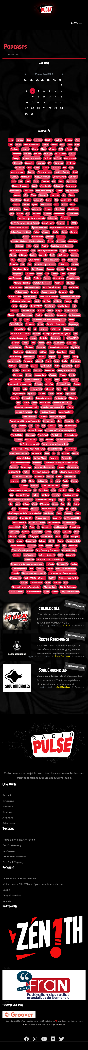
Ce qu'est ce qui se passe (47, 550)
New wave (28, 361)
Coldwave (30, 273)
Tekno (14, 306)
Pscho (64, 361)
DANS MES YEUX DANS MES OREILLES (61, 462)
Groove (34, 366)
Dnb (74, 306)
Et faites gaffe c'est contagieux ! (60, 430)
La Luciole (19, 167)
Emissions (46, 527)
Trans (47, 453)
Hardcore (55, 195)
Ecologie (14, 149)
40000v (52, 578)
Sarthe (77, 384)
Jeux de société (42, 518)
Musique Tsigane (57, 416)
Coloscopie (64, 264)
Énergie (23, 582)
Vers (58, 481)
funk (50, 687)
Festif (26, 402)
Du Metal (61, 236)
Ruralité (60, 223)
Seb (31, 568)
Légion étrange (35, 430)
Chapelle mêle (28, 310)
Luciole (27, 200)
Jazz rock (26, 370)
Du (29, 329)
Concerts (67, 532)
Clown (51, 393)
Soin (73, 389)
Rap (56, 200)
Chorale (12, 536)
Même (26, 504)
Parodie (42, 393)
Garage (16, 158)
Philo (57, 366)
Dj (59, 356)
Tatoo (71, 319)
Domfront (71, 269)
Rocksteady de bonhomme (19, 384)
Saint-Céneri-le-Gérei (21, 232)
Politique (23, 255)
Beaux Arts (55, 338)
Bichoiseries (37, 236)
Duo (49, 342)
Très (66, 582)
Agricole (31, 393)
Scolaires (60, 241)
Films (57, 379)
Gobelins (73, 545)
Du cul (50, 241)
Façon (55, 504)
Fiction (35, 495)
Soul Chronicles (52, 670)
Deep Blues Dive (11, 895)
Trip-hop (27, 153)
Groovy (52, 149)
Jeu (64, 545)
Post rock (38, 370)
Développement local (20, 462)
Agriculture (20, 329)
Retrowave (75, 361)
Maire (50, 310)
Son (75, 333)
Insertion (15, 398)
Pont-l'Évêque (37, 269)
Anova (40, 324)
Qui (10, 504)
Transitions (75, 527)
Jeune (60, 541)
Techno (46, 167)
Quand (76, 499)
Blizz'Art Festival (42, 177)
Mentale (34, 485)
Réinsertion (27, 398)
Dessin (55, 273)
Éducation (49, 315)
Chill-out (41, 356)
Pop (64, 167)
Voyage (68, 301)
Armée (22, 536)
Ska (75, 200)
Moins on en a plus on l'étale (18, 839)
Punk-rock (54, 458)
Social (55, 232)
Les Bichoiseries (62, 172)
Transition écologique (56, 324)
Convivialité (37, 532)
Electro (48, 140)
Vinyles (16, 204)
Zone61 (50, 476)
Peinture (34, 508)
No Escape (8, 851)
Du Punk (57, 158)
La (36, 412)
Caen (77, 513)
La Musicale (60, 153)
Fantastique (60, 398)
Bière (36, 181)
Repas (48, 532)
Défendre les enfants (19, 227)
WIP (49, 163)
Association (46, 204)
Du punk (36, 333)
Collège (71, 273)
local (53, 625)
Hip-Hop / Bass (40, 458)
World (74, 172)
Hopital (74, 564)
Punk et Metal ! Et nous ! (34, 578)
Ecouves (50, 269)
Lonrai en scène (16, 591)
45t (53, 181)
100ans (71, 195)
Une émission (54, 522)
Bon (14, 508)
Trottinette (42, 481)
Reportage (73, 324)
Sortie (72, 375)
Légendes (29, 163)
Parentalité (59, 213)
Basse (41, 342)
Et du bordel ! (34, 260)
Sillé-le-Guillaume (67, 587)
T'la (30, 425)
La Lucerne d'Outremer (21, 301)
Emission (19, 246)
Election (62, 490)
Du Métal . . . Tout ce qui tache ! (25, 223)
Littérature (63, 255)
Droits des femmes (32, 379)
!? (20, 319)
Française (61, 315)
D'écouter (44, 504)
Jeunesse (28, 190)
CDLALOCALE (49, 608)
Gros (60, 508)
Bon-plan (75, 536)
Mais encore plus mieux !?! (34, 573)
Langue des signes (24, 412)
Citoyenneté (72, 467)
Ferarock (17, 153)
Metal (18, 144)
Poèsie (28, 375)
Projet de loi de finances (62, 246)
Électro (38, 315)
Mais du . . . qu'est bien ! (45, 264)
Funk (62, 144)
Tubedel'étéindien (44, 398)
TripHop (26, 472)
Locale (75, 453)
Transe (66, 356)
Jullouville (36, 209)
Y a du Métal (16, 435)
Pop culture (71, 181)
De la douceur (21, 292)
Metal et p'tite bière (62, 402)
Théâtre (37, 278)
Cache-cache (36, 582)
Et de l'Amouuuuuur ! (19, 453)
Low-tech (14, 481)
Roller (59, 476)
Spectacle (70, 393)
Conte (48, 200)
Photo (39, 273)
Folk (71, 167)
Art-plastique (71, 435)
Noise (36, 232)
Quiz (57, 545)
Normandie (50, 306)
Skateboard (70, 476)
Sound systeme (66, 412)
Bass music (45, 402)
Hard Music (71, 186)
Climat (11, 315)
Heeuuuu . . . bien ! (37, 522)
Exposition (12, 518)
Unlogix (6, 901)
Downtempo (26, 467)
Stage (59, 310)
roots (47, 656)
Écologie (43, 255)
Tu (77, 421)
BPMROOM (48, 513)
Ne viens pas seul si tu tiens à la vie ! (24, 513)
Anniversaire (46, 536)
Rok (43, 425)
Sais (14, 425)
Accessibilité (14, 527)
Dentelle (43, 338)
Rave (36, 246)
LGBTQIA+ (73, 287)
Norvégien (17, 375)
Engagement (14, 472)
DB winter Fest (49, 587)
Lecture (49, 439)
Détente (45, 181)
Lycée (34, 204)
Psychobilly (66, 458)
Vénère (45, 246)
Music (37, 301)
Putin (32, 527)
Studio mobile (30, 296)
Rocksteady (16, 200)
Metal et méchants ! (42, 283)
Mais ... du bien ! (17, 172)
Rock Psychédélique (51, 287)
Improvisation (15, 347)
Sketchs (57, 582)
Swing (75, 356)
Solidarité (38, 200)
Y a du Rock (56, 435)
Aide (41, 545)
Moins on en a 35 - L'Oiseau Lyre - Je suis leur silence (32, 884)
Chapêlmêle (45, 186)
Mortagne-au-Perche (47, 250)
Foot (66, 536)
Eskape (42, 541)
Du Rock (47, 158)
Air (78, 490)
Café (25, 389)
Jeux (13, 260)
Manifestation (15, 278)
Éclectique (52, 218)
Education (70, 555)
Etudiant (47, 301)
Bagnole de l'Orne (20, 269)
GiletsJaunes (29, 555)
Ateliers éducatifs (22, 283)
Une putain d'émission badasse (62, 573)
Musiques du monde (32, 158)
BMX (24, 481)
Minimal (39, 361)
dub (39, 656)
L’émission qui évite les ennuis (31, 218)
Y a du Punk (43, 435)
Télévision (29, 347)
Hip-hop (37, 153)
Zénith (51, 541)
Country (45, 232)
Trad (18, 402)
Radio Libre (59, 342)
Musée (33, 338)
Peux (59, 421)
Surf (77, 366)
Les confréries (22, 495)
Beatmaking (15, 356)
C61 (35, 329)
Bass (70, 144)
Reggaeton (68, 329)
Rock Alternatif (29, 416)
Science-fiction (63, 384)
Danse (64, 232)
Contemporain (14, 361)
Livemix (61, 467)
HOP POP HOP (36, 306)
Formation (65, 218)
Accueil (6, 795)
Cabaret (14, 310)
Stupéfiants (73, 209)
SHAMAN (36, 213)
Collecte (38, 384)
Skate (31, 481)
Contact (7, 812)
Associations (40, 375)
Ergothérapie (19, 393)
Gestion (52, 375)
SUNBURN (73, 250)
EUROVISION (46, 366)
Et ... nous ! (30, 435)
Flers (60, 555)
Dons (76, 532)
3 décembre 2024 (75, 605)
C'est (34, 504)
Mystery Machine (31, 144)
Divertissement (18, 545)
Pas (69, 504)
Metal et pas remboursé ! (26, 407)
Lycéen (20, 541)
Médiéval (73, 398)
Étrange (40, 568)
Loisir (28, 181)
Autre (76, 504)
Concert (74, 255)
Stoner (13, 255)
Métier (20, 213)
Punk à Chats (30, 439)
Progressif (17, 273)
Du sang (34, 292)
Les (11, 495)
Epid (65, 389)
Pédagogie (33, 536)
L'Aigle (63, 250)
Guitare (18, 439)
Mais (18, 504)
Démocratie (62, 564)
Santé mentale (73, 541)
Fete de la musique (44, 190)
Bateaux (68, 513)
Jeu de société (19, 522)
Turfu (65, 481)
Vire (33, 250)
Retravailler (15, 209)
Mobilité (47, 213)
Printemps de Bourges (45, 499)
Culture (20, 140)
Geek (61, 181)
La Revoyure (74, 315)
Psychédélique (16, 324)
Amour (49, 545)
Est (69, 499)
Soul (77, 144)
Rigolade (75, 347)
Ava (41, 439)
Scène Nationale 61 (18, 338)
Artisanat (49, 389)
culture (43, 625)
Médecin (57, 301)
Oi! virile (74, 379)
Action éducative (51, 260)
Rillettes (70, 283)
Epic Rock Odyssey (12, 862)
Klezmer (43, 416)
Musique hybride (70, 495)
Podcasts (7, 806)
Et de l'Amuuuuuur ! (50, 485)
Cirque (25, 342)
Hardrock (41, 163)
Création (56, 495)
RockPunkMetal (48, 508)
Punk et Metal (71, 310)
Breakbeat (61, 352)
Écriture (45, 495)
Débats (72, 153)
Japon (26, 209)
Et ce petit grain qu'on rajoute (56, 333)
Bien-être (41, 347)
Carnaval (63, 292)
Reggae (68, 140)
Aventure (14, 467)
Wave (56, 361)
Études (47, 278)
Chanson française (20, 186)
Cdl (71, 292)
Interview (38, 140)
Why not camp (72, 190)
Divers (35, 149)
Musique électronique (44, 467)
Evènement (31, 541)
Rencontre (49, 370)
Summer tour (14, 296)
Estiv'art (49, 236)
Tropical (52, 356)
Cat (27, 213)
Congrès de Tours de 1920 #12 (19, 878)
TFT (63, 260)
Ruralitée (37, 462)
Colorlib (27, 1024)
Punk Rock (59, 283)
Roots (45, 144)
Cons (52, 352)
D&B (29, 167)
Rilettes (51, 425)
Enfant (60, 393)
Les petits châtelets (70, 591)
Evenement (67, 366)
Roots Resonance (53, 639)
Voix (33, 342)
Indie (14, 181)
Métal (64, 204)
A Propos (7, 817)
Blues (43, 149)
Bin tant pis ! (48, 421)
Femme (25, 532)
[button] (77, 23)
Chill (61, 149)
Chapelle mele (73, 278)
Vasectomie (72, 213)
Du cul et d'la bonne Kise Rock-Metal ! (27, 241)
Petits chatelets (34, 591)
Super (61, 499)
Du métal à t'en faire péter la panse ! (49, 319)
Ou (15, 319)
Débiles (43, 352)
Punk (77, 140)
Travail (27, 278)
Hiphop (69, 149)
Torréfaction (36, 389)
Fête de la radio (44, 172)
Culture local (16, 287)
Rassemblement (48, 292)
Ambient (12, 366)
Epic (12, 213)
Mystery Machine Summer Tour (64, 227)
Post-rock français (41, 472)
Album (57, 532)
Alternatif (17, 163)
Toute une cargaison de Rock (55, 444)
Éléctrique (18, 352)
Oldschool (43, 195)
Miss (53, 490)
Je (54, 453)
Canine (6, 889)
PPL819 (74, 223)
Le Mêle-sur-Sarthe (19, 250)
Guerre (48, 379)
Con (62, 504)
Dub (10, 144)
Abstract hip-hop (32, 287)
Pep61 (52, 255)
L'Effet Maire (48, 223)
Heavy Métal (70, 449)
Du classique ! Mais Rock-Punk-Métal (28, 449)
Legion (33, 255)
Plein (71, 490)
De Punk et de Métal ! (29, 444)
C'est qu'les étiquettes (22, 550)
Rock (29, 140)
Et (67, 508)
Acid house (66, 200)
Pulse (26, 319)
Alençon (17, 195)
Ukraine (40, 310)
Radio (36, 167)
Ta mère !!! (36, 453)
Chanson (22, 260)
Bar (60, 425)
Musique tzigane (47, 412)
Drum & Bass (63, 306)
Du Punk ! (24, 485)
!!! (38, 527)
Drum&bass (29, 356)
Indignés (50, 564)
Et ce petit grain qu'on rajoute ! (26, 587)
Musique (48, 153)
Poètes (16, 389)
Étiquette (69, 421)
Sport (34, 186)
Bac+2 (65, 379)
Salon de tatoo (23, 458)
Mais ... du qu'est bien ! (66, 568)
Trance (70, 407)
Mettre (22, 425)
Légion (50, 568)
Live (20, 181)
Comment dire (69, 522)
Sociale (15, 573)
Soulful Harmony (11, 845)
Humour (14, 177)
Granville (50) (26, 518)
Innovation (29, 559)
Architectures (60, 527)
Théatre (48, 209)
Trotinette (39, 476)
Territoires (14, 532)
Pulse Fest (72, 260)
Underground (70, 158)
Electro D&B (15, 190)
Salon (11, 541)
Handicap (44, 329)
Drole (47, 582)
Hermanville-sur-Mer (70, 296)
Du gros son (15, 578)
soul (42, 687)
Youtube (32, 545)
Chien (59, 513)
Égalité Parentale (39, 227)
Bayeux (60, 269)
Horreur (73, 232)
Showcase (30, 324)
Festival (58, 140)
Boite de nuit (15, 379)
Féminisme (59, 209)
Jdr (75, 301)
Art (63, 195)
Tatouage (58, 186)
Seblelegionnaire (24, 315)
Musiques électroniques (20, 490)
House (54, 144)
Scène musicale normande (21, 499)
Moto (58, 536)
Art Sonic (73, 177)
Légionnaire (31, 352)
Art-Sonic (71, 163)
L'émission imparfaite (58, 347)
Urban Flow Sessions (14, 856)
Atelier (16, 370)
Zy (63, 1021)
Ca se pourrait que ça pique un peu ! (27, 564)
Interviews (43, 490)
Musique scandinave (66, 370)
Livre (63, 273)
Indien (46, 591)
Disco (33, 195)
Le (52, 481)
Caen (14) (57, 518)
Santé (26, 236)
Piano (72, 352)
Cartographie (19, 430)
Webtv (55, 591)
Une (22, 264)
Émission (14, 264)
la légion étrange (57, 1024)
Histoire (25, 149)
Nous (73, 508)
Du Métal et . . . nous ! (22, 476)
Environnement (59, 177)
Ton (37, 425)
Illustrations (70, 425)
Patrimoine (55, 329)
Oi (35, 490)
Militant (16, 555)
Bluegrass (23, 508)
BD (65, 287)
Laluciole (49, 384)
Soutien (15, 342)
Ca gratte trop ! (69, 550)
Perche (65, 485)
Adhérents (8, 823)
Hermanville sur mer (49, 296)
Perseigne (72, 241)
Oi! (76, 149)
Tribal (34, 402)
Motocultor (26, 177)
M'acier (65, 453)
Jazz (56, 204)
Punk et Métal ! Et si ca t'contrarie (25, 421)
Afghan (63, 375)
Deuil (54, 472)
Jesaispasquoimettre (68, 578)
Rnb (47, 273)
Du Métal (56, 167)
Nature (75, 264)
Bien (29, 264)
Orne (72, 204)
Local (11, 140)
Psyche (26, 204)
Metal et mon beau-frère (52, 407)
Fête (29, 246)
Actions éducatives (64, 439)
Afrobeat (23, 366)
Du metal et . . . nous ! (20, 333)
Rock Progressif (19, 568)
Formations (58, 278)
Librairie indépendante (70, 472)
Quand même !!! (55, 449)
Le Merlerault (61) (72, 518)
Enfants (23, 306)
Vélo (26, 195)
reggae (30, 656)
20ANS (59, 190)
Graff (48, 361)
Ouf (24, 527)
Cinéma (31, 172)
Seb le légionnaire (47, 555)
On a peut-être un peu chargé (50, 559)
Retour (74, 481)
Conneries (71, 342)
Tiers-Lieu (58, 163)
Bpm (59, 389)
